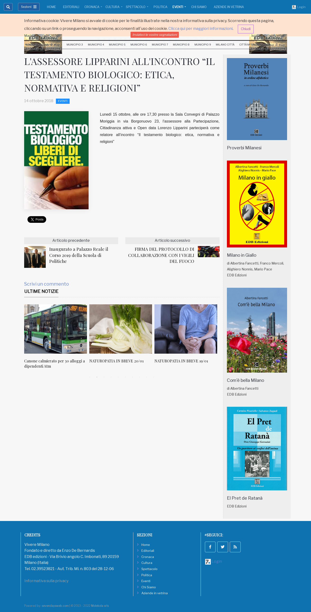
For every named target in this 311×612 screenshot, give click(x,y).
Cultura (112, 7)
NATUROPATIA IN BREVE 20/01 (116, 360)
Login (299, 7)
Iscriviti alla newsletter (268, 35)
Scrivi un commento (46, 284)
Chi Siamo (199, 7)
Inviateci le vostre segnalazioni (154, 35)
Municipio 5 (117, 44)
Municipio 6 (139, 44)
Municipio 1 (33, 44)
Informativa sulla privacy (46, 581)
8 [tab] (139, 377)
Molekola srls (100, 605)
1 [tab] (89, 377)
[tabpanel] (56, 339)
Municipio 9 (202, 44)
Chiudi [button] (246, 29)
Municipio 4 (96, 44)
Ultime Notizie (41, 291)
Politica (160, 7)
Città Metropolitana (254, 44)
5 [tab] (118, 377)
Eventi (178, 7)
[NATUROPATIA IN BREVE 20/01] (120, 329)
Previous (20, 339)
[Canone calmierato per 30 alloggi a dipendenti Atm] (55, 329)
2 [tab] (97, 377)
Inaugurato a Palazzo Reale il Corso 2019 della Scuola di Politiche (78, 255)
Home (51, 7)
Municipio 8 (181, 44)
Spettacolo (136, 7)
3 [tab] (104, 377)
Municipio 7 (160, 44)
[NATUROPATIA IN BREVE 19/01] (185, 329)
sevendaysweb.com (55, 605)
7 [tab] (132, 377)
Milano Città (225, 44)
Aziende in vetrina (229, 7)
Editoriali (71, 7)
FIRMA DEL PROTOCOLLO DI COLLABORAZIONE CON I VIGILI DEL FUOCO (161, 255)
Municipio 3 (75, 44)
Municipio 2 (53, 44)
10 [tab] (153, 377)
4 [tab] (111, 377)
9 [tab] (146, 377)
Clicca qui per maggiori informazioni (200, 28)
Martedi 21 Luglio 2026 (41, 35)
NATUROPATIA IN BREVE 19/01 (181, 360)
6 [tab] (125, 377)
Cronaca (92, 7)
